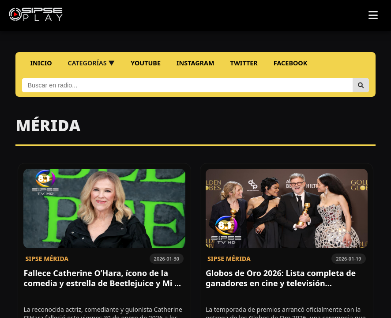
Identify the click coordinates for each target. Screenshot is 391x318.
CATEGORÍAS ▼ (91, 63)
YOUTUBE (146, 63)
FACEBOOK (290, 63)
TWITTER (244, 63)
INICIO (41, 63)
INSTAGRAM (195, 63)
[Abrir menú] (373, 15)
